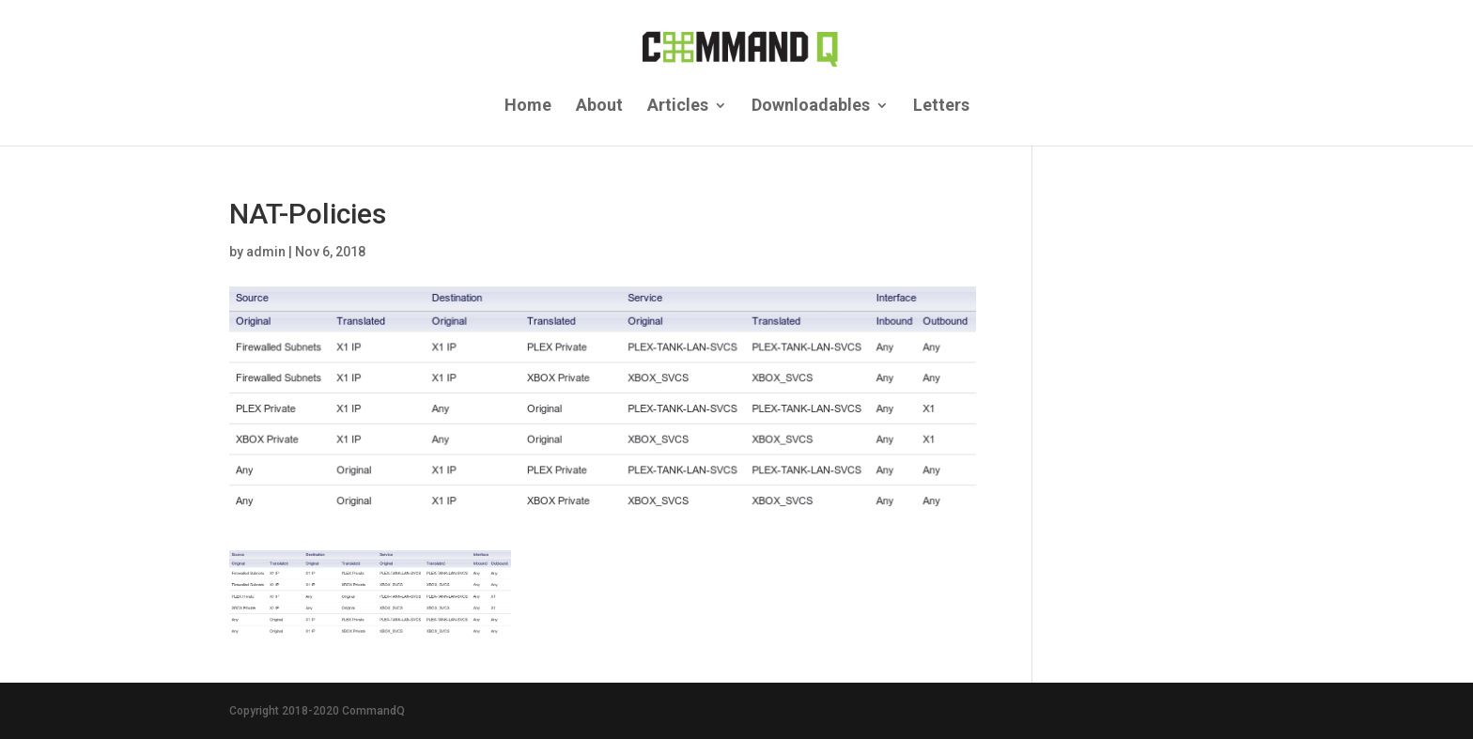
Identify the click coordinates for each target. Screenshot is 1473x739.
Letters (941, 107)
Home (527, 107)
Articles (677, 107)
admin (266, 251)
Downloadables (811, 107)
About (599, 107)
